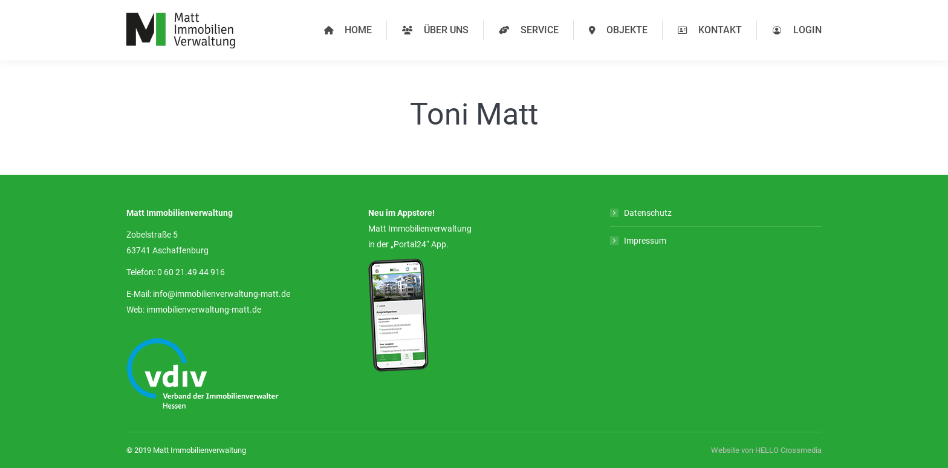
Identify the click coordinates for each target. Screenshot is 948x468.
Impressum (645, 240)
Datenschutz (648, 213)
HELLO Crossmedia (788, 450)
